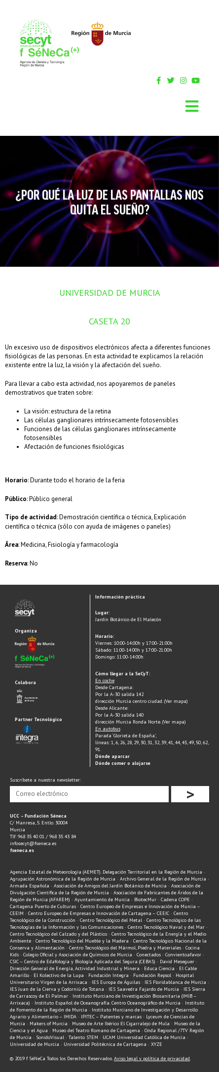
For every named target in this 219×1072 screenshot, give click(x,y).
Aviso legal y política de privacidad (152, 1058)
